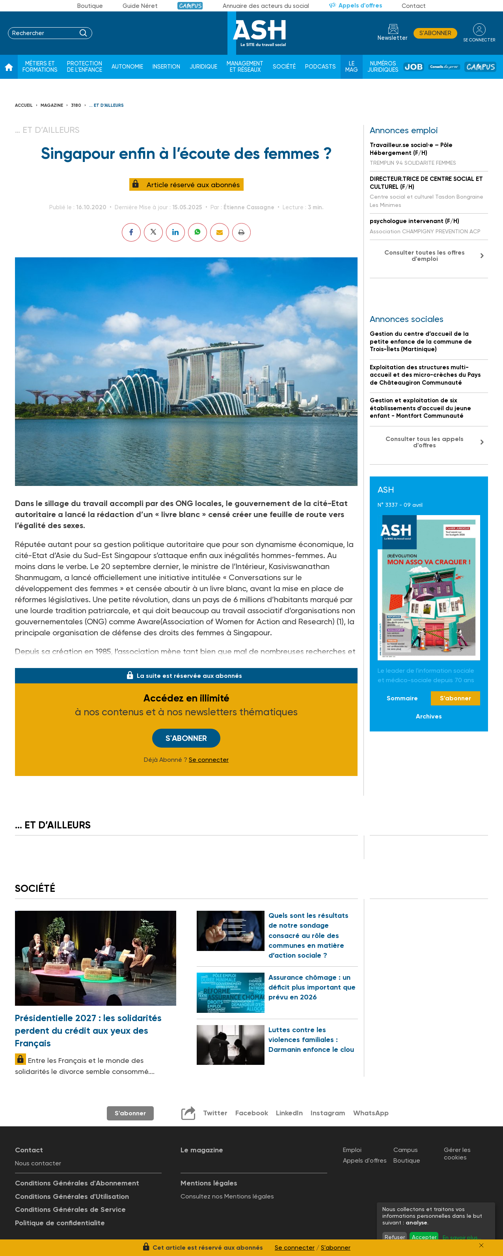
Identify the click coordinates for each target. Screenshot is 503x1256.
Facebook (251, 1113)
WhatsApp (371, 1113)
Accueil (24, 105)
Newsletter (393, 38)
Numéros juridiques (383, 66)
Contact (414, 5)
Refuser (395, 1237)
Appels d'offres (360, 5)
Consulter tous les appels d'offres (425, 442)
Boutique (90, 5)
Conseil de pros (444, 67)
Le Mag (351, 66)
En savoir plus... (462, 1237)
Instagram (328, 1113)
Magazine (52, 105)
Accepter (424, 1237)
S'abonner (435, 33)
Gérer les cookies (457, 1153)
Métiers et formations (40, 66)
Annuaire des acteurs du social (266, 5)
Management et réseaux (245, 66)
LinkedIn (289, 1113)
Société (284, 66)
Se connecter (209, 759)
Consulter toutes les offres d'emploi (424, 255)
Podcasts (320, 66)
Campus (190, 5)
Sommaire (402, 698)
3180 (76, 105)
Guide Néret (140, 5)
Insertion (166, 66)
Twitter (215, 1113)
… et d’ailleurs (106, 105)
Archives (429, 716)
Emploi (352, 1150)
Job (413, 66)
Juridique (203, 66)
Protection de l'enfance (84, 66)
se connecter (479, 40)
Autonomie (127, 66)
